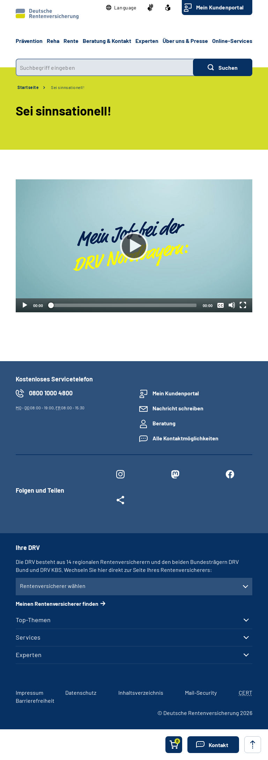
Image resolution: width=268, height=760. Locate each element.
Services (28, 637)
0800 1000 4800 (51, 393)
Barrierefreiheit (35, 700)
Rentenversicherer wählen (52, 585)
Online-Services (232, 40)
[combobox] (104, 67)
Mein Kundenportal (220, 7)
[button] (121, 7)
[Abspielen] (134, 246)
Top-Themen (33, 620)
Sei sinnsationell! (67, 87)
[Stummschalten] (232, 305)
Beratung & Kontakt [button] (107, 40)
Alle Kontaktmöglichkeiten (185, 438)
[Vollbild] (243, 305)
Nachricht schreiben (177, 408)
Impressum (29, 692)
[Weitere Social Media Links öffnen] (120, 501)
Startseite (28, 87)
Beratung (164, 423)
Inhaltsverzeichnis (140, 692)
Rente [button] (71, 40)
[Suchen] (222, 67)
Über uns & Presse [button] (185, 40)
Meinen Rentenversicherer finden (57, 603)
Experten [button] (146, 40)
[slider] (122, 305)
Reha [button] (53, 40)
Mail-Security (201, 692)
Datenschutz (80, 692)
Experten (29, 654)
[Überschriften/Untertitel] (220, 305)
